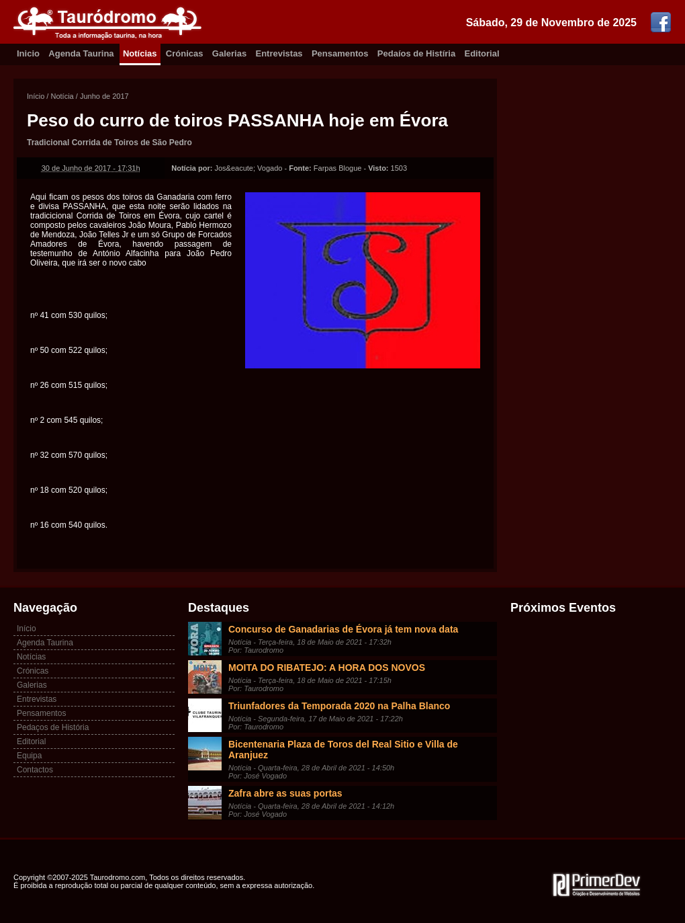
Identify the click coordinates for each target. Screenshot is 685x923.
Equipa (29, 755)
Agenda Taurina (80, 53)
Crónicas (184, 53)
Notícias (140, 53)
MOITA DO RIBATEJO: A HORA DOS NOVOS (326, 667)
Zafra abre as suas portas (285, 793)
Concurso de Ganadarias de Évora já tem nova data (343, 629)
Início (35, 96)
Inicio (28, 53)
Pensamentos (340, 53)
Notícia (61, 96)
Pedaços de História (53, 727)
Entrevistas (279, 53)
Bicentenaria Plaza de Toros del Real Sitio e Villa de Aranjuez (343, 749)
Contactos (35, 769)
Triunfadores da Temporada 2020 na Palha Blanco (339, 705)
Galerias (229, 53)
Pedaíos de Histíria (416, 53)
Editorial (482, 53)
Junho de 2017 (104, 96)
